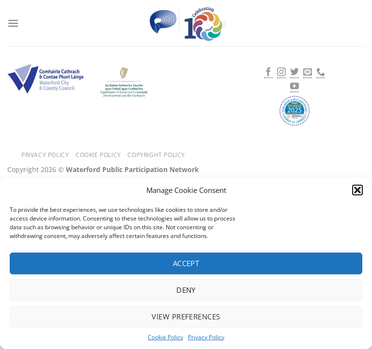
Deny (186, 290)
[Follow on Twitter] (294, 73)
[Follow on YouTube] (294, 87)
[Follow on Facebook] (268, 73)
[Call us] (320, 73)
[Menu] (13, 23)
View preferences (186, 316)
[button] (357, 190)
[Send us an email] (307, 73)
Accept (186, 263)
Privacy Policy (206, 337)
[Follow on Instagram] (281, 73)
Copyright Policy (156, 155)
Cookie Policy (165, 337)
